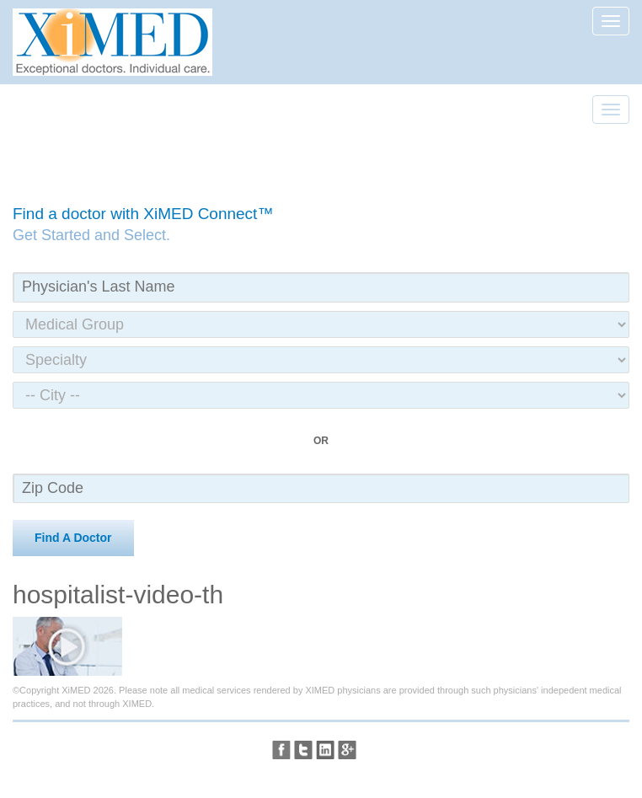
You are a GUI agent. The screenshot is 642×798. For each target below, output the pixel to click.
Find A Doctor (73, 537)
